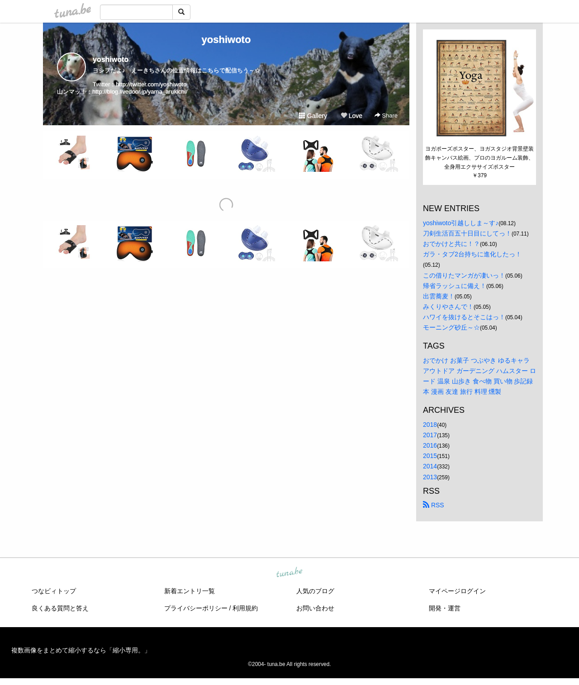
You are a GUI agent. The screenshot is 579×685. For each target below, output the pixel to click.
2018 (430, 424)
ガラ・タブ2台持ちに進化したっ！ (472, 254)
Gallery (313, 115)
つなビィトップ (54, 591)
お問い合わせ (315, 608)
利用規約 (245, 608)
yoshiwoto (226, 39)
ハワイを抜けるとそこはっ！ (464, 317)
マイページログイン (457, 591)
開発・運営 (444, 608)
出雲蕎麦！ (439, 296)
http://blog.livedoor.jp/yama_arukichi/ (139, 91)
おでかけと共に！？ (451, 243)
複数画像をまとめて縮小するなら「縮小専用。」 (81, 650)
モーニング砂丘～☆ (451, 327)
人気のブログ (315, 591)
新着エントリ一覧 (189, 591)
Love (351, 115)
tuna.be (289, 572)
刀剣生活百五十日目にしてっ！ (467, 233)
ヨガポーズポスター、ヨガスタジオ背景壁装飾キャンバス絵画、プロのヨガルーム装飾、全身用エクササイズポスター (479, 158)
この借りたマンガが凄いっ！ (464, 275)
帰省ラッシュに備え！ (454, 285)
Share (386, 115)
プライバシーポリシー (196, 608)
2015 (430, 455)
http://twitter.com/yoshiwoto (151, 84)
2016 (430, 445)
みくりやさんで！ (448, 306)
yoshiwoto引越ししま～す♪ (460, 223)
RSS (433, 505)
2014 (430, 466)
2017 (430, 435)
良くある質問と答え (60, 608)
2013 (430, 477)
